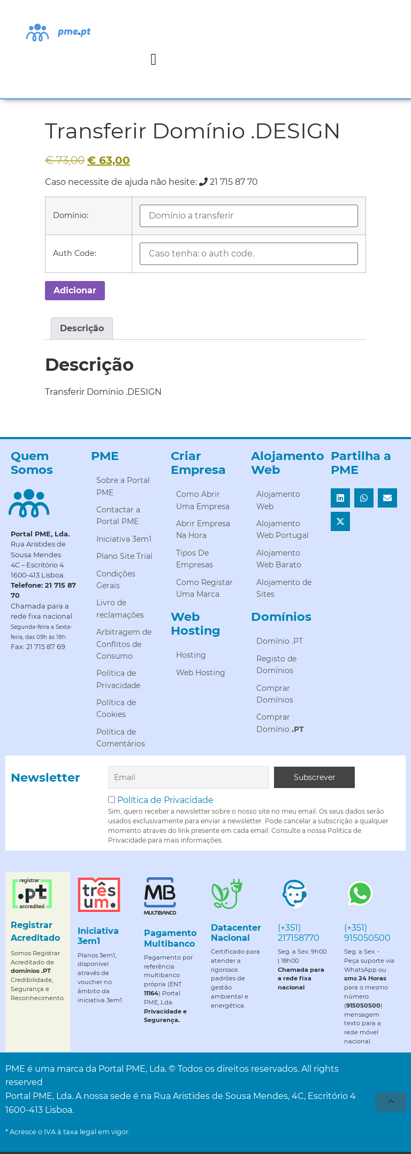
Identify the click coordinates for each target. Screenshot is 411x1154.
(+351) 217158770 (298, 933)
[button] (154, 59)
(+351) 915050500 (367, 933)
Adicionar (75, 290)
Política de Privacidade (165, 800)
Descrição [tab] (82, 328)
